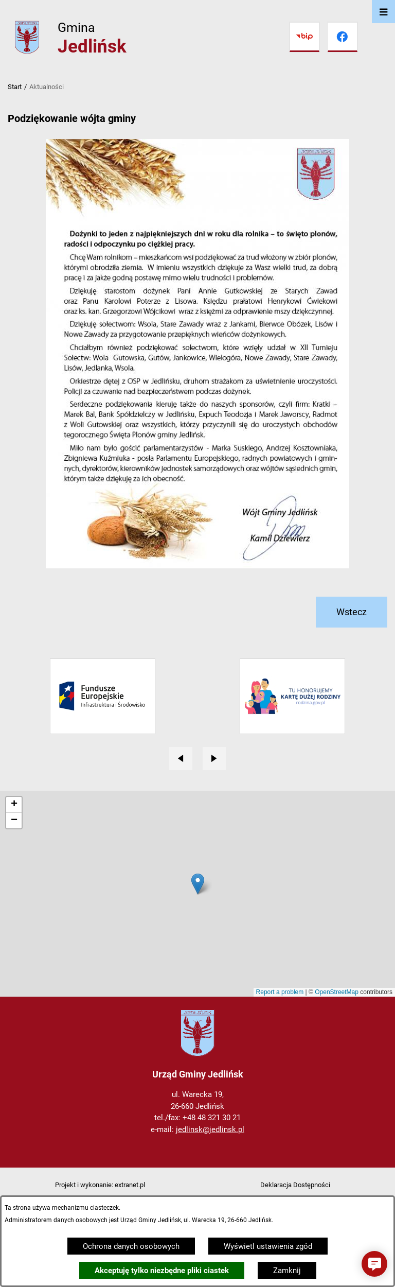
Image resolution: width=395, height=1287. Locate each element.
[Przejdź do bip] (304, 37)
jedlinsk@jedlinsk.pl (210, 1129)
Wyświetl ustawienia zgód (268, 1246)
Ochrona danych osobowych (131, 1246)
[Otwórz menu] (383, 11)
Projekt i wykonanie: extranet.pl (100, 1185)
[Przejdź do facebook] (342, 37)
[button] (374, 1264)
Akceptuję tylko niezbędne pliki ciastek (162, 1270)
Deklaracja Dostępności (295, 1185)
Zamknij (287, 1270)
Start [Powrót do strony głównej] (15, 87)
